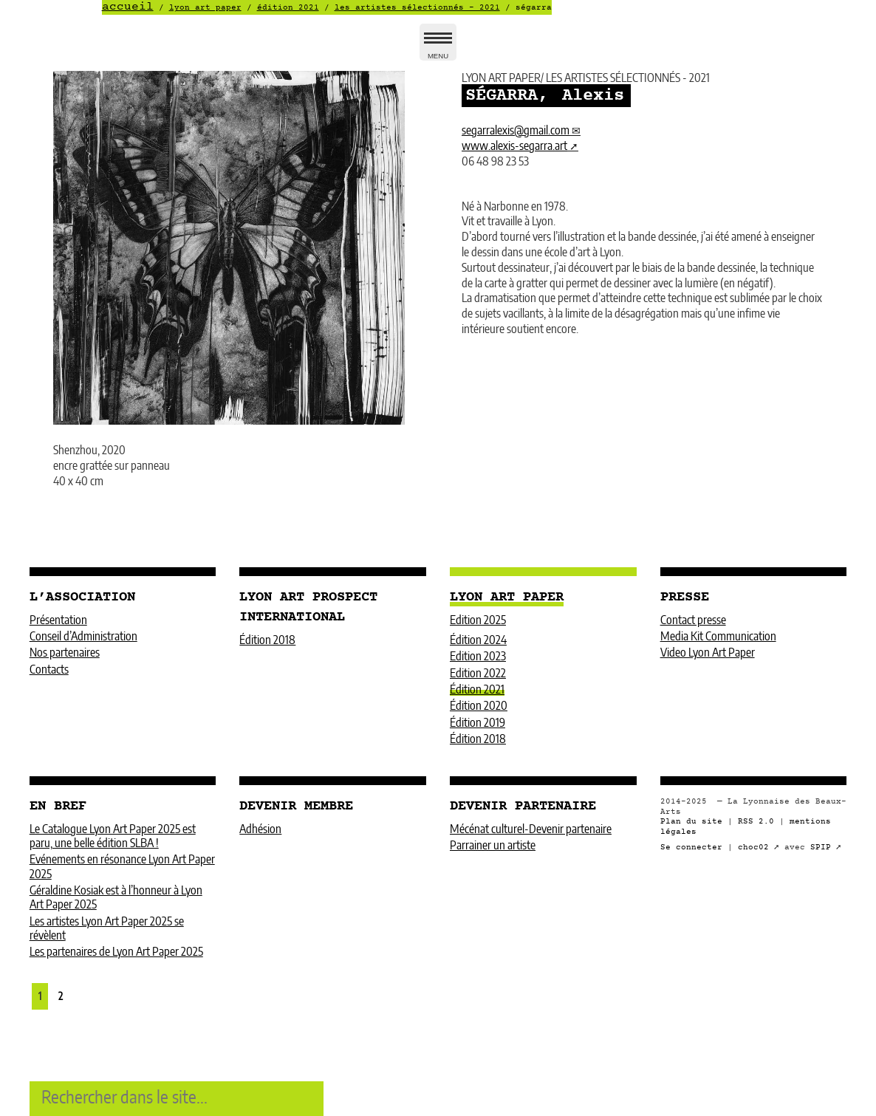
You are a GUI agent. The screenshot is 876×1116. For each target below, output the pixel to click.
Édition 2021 (288, 7)
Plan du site (691, 821)
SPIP (820, 847)
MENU (438, 48)
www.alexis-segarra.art (514, 146)
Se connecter (691, 847)
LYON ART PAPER (205, 7)
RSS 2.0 (756, 821)
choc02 (753, 847)
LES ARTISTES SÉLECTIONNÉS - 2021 (417, 7)
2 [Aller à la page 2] (60, 996)
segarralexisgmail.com (515, 131)
